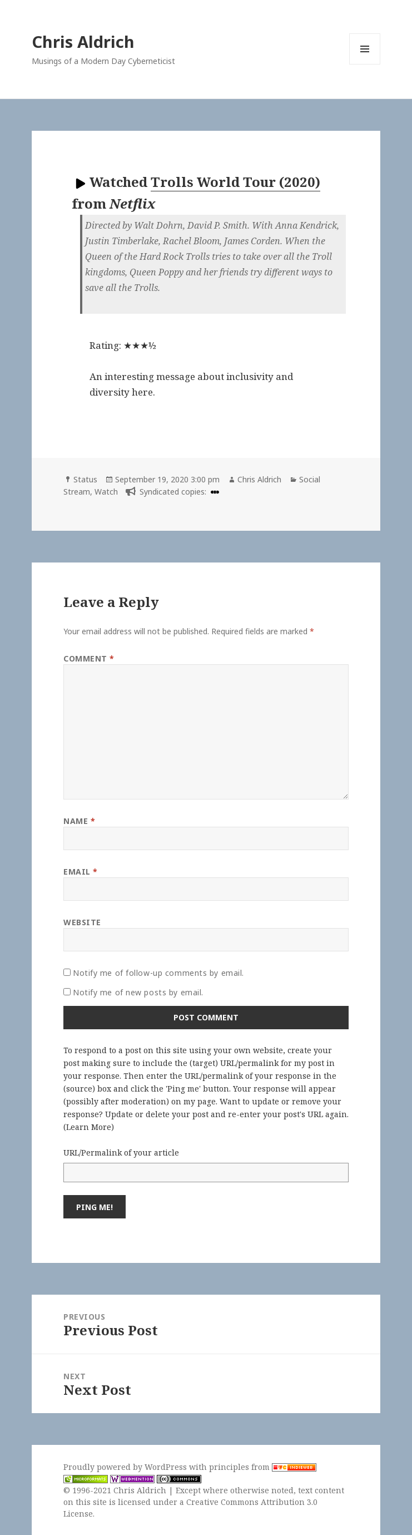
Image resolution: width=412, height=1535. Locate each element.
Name (79, 821)
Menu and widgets (365, 64)
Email (80, 871)
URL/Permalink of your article (121, 1152)
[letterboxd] (213, 491)
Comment (89, 658)
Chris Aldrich (83, 41)
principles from (262, 1467)
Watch (106, 491)
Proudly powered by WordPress (126, 1467)
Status (85, 479)
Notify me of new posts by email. (138, 992)
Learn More (88, 1127)
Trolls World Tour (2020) (235, 181)
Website (82, 922)
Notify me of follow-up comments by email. (158, 973)
